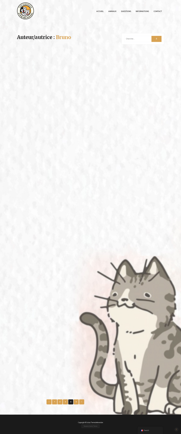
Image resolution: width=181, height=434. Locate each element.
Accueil (100, 11)
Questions (126, 11)
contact (158, 11)
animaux (112, 11)
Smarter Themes (93, 426)
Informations (142, 11)
